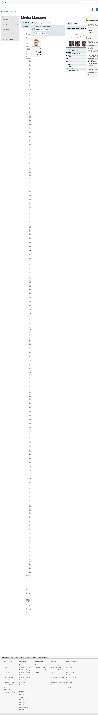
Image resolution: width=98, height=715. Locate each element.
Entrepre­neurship (40, 662)
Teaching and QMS (9, 680)
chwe (30, 112)
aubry (30, 73)
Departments (7, 672)
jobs (28, 53)
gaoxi (30, 187)
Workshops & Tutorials (8, 39)
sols (30, 431)
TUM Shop (69, 685)
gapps (28, 46)
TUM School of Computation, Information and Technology (15, 10)
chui (30, 108)
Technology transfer (40, 665)
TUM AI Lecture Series (8, 22)
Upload (42, 23)
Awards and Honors (9, 675)
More (89, 74)
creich (30, 116)
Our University (8, 662)
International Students (57, 667)
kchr (30, 238)
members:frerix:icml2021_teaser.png (80, 28)
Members (4, 24)
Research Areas (6, 27)
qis (29, 368)
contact (28, 34)
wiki (28, 612)
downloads (28, 41)
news (28, 575)
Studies (53, 659)
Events (68, 672)
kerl (30, 246)
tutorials (28, 605)
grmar (30, 203)
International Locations (25, 692)
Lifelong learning (55, 662)
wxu (30, 537)
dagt (30, 128)
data (28, 37)
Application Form (6, 19)
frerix (30, 179)
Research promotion (25, 675)
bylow (30, 97)
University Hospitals (9, 677)
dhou (30, 144)
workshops (28, 616)
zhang (30, 564)
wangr (30, 505)
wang (30, 501)
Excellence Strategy (25, 667)
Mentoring (69, 680)
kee (30, 242)
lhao (30, 293)
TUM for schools (71, 682)
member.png (39, 48)
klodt (30, 258)
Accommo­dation (71, 665)
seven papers (95, 55)
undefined (28, 609)
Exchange (22, 700)
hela (30, 222)
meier (30, 321)
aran (30, 69)
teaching (28, 593)
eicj (28, 43)
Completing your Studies (58, 680)
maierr (30, 309)
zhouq (30, 572)
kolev (30, 266)
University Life (71, 659)
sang (30, 391)
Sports (68, 667)
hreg (30, 230)
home (28, 48)
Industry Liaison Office (41, 667)
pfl (29, 364)
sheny (30, 423)
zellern (30, 556)
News (5, 665)
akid (30, 61)
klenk (30, 254)
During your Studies (56, 677)
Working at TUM (8, 682)
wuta (30, 533)
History (75, 23)
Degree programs (56, 665)
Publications (5, 29)
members (28, 57)
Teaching (4, 32)
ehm (30, 156)
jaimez (30, 234)
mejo (30, 329)
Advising (53, 670)
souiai (30, 439)
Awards (4, 34)
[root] (25, 30)
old (29, 356)
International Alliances (25, 702)
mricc (30, 340)
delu (30, 132)
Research (22, 659)
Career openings (24, 682)
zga (30, 560)
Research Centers (24, 665)
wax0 (30, 509)
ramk (30, 376)
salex (30, 388)
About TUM (8, 659)
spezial (27, 587)
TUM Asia (22, 695)
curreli (30, 124)
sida (30, 427)
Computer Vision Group (7, 8)
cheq (30, 101)
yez (30, 553)
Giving (5, 685)
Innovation (39, 659)
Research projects (24, 670)
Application (54, 672)
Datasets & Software (7, 37)
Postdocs (22, 680)
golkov (30, 199)
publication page (91, 45)
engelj (30, 171)
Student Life (69, 662)
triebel (30, 478)
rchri (30, 380)
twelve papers (95, 42)
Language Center (24, 705)
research (28, 583)
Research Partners (24, 672)
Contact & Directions (9, 690)
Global (21, 689)
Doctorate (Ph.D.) (24, 677)
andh (30, 65)
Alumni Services (71, 675)
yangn (30, 545)
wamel (30, 498)
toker (30, 470)
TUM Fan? (7, 687)
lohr (30, 305)
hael (30, 211)
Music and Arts (70, 670)
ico (27, 51)
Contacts (37, 670)
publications (29, 579)
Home (4, 17)
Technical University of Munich (8, 11)
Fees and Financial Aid (57, 675)
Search (48, 23)
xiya (30, 541)
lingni (30, 297)
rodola (30, 384)
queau (30, 372)
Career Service (70, 677)
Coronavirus (7, 667)
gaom (30, 183)
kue (30, 274)
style (28, 589)
